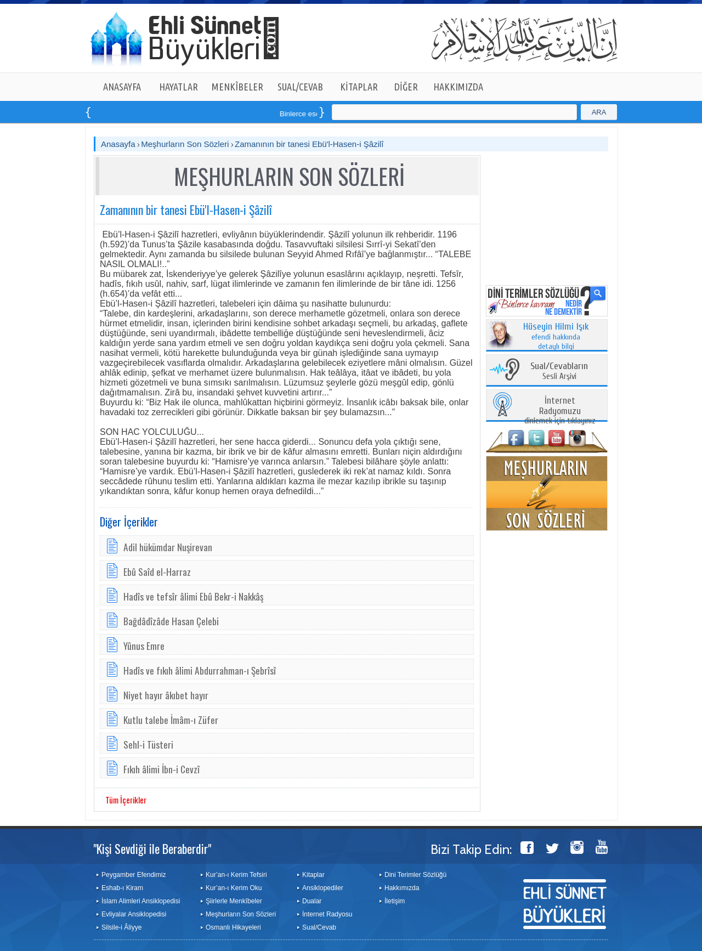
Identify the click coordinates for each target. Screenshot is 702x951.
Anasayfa (118, 144)
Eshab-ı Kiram (122, 888)
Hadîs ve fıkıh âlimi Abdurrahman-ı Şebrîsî (199, 670)
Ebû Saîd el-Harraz (157, 571)
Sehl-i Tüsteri (148, 744)
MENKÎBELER (237, 86)
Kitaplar (313, 875)
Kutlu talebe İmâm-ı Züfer (170, 719)
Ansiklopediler (322, 888)
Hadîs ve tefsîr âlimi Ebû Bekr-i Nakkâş (193, 596)
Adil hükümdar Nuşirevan (167, 547)
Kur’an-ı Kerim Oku (234, 888)
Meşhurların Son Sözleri (185, 144)
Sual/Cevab (319, 927)
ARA (599, 112)
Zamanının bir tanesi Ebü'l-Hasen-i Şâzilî (309, 144)
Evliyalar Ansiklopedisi (133, 914)
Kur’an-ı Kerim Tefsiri (236, 875)
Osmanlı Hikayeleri (233, 927)
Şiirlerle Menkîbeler (234, 901)
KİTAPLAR (359, 86)
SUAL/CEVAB (300, 86)
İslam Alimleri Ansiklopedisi (140, 901)
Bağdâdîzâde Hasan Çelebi (171, 621)
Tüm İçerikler (125, 800)
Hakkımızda (401, 888)
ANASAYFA (122, 86)
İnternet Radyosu (327, 914)
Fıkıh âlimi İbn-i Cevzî (161, 769)
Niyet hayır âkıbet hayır (165, 695)
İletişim (394, 901)
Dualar (311, 901)
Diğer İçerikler (129, 521)
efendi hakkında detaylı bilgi (556, 336)
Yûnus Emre (144, 645)
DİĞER (406, 86)
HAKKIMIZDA (458, 86)
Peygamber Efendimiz (133, 875)
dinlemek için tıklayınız (560, 411)
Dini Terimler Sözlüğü (415, 875)
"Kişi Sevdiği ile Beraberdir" (152, 848)
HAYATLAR (178, 86)
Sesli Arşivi (559, 371)
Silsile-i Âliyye (121, 927)
